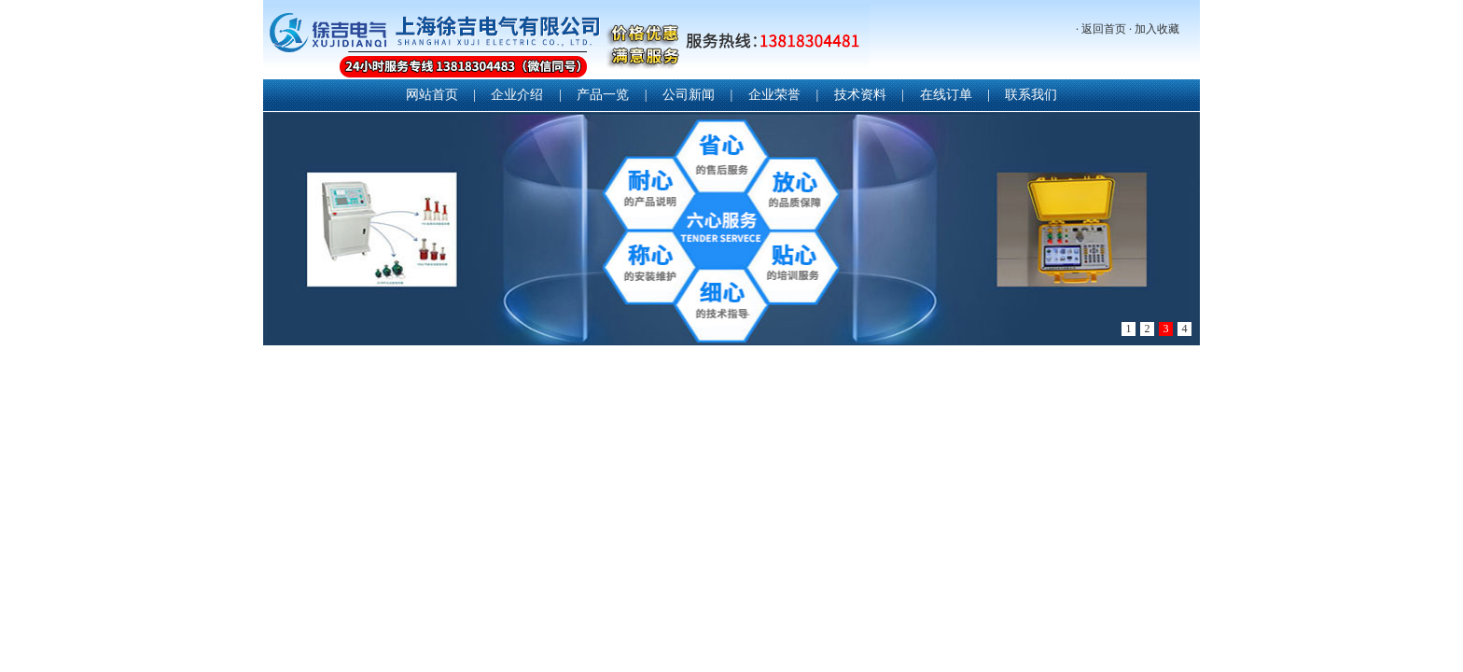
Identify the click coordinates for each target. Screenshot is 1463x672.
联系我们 (1031, 95)
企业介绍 (517, 95)
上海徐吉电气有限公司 (566, 41)
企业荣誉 (774, 95)
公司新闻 (688, 95)
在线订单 (946, 95)
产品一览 (603, 95)
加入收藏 (1157, 28)
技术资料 (860, 95)
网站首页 (432, 95)
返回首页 (1103, 28)
